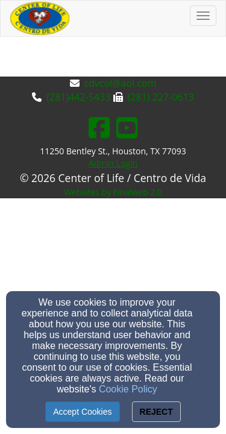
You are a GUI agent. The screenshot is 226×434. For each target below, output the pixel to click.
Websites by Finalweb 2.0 (113, 192)
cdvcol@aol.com (120, 83)
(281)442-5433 (78, 97)
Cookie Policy (128, 389)
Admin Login (113, 163)
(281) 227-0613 (161, 97)
